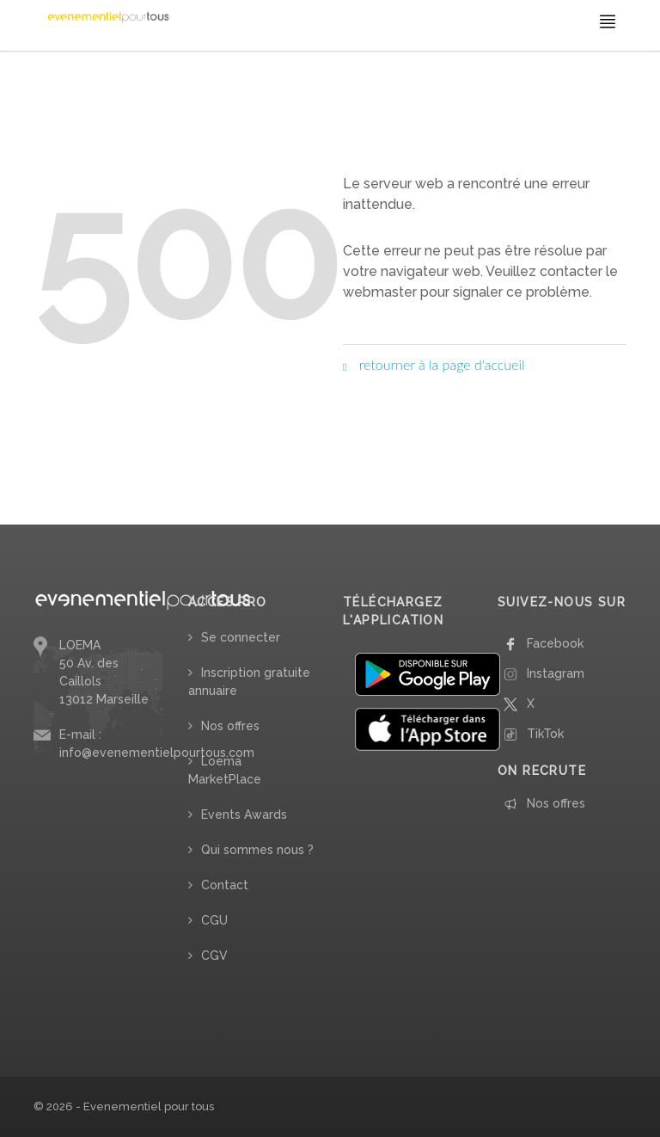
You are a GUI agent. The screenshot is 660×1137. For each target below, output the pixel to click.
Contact (224, 885)
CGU (214, 920)
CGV (214, 955)
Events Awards (244, 814)
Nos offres (230, 726)
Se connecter (240, 637)
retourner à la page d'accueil (434, 364)
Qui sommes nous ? (257, 850)
